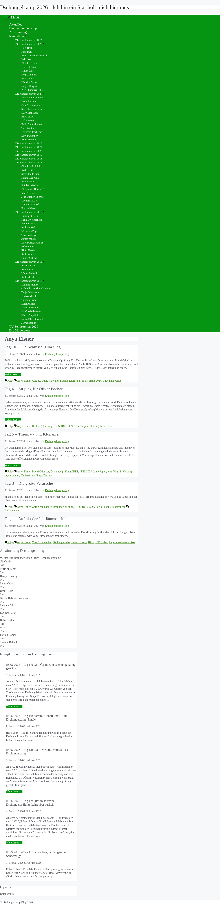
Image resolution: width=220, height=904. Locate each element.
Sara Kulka (27, 269)
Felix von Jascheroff (32, 131)
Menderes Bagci (29, 231)
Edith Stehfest (28, 67)
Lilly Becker (27, 47)
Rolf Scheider (28, 277)
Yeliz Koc (26, 59)
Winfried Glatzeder (31, 311)
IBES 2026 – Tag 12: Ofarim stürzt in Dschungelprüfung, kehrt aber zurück (30, 802)
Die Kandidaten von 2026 (28, 40)
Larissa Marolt (29, 296)
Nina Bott (26, 51)
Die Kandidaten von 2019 (28, 154)
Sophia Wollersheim (31, 219)
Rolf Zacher (27, 254)
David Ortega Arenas (32, 242)
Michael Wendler (30, 307)
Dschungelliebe (61, 542)
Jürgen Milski (28, 238)
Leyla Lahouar (29, 101)
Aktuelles (15, 24)
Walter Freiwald (29, 273)
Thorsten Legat (29, 235)
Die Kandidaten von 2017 (30, 162)
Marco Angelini (29, 315)
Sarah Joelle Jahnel (31, 173)
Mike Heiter (27, 120)
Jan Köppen (99, 471)
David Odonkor (29, 135)
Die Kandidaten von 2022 (28, 147)
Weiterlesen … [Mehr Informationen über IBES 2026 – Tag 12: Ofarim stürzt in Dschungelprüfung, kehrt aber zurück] (14, 842)
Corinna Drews (29, 299)
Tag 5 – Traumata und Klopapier (32, 434)
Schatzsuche (118, 506)
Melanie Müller (29, 284)
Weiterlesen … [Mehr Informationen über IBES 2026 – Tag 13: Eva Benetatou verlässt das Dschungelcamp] (14, 791)
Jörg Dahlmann (29, 74)
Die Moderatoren (20, 330)
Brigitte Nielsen (29, 215)
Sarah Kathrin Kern (31, 109)
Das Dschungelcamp (23, 28)
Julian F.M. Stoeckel (32, 319)
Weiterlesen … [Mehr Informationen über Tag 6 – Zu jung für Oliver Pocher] (13, 419)
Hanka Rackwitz (30, 177)
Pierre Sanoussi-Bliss (32, 89)
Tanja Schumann (30, 292)
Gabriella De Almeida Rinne (36, 288)
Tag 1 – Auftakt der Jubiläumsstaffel (36, 518)
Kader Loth (27, 170)
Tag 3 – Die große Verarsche (29, 483)
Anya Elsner (27, 116)
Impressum (6, 887)
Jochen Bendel (29, 322)
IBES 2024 (95, 380)
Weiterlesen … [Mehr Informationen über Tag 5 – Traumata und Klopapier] (13, 465)
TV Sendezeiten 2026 (23, 326)
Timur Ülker (27, 70)
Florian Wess (28, 208)
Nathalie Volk (28, 227)
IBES (85, 380)
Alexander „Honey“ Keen (34, 189)
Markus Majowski (30, 204)
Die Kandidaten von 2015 (30, 261)
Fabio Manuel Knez (31, 124)
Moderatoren (28, 475)
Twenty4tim (27, 128)
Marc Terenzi (28, 193)
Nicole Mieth (28, 181)
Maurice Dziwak (30, 82)
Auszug (36, 380)
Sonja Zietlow (44, 475)
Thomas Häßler (29, 200)
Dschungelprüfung (70, 380)
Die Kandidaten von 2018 (28, 158)
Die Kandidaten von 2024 (30, 93)
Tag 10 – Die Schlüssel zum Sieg (33, 347)
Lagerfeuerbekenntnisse (122, 542)
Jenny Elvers (28, 223)
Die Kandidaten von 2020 (28, 151)
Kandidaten (18, 36)
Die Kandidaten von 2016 (30, 212)
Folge (10, 380)
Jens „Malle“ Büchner (32, 196)
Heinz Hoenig (28, 139)
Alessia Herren (29, 63)
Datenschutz (7, 893)
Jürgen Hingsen (29, 86)
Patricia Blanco (29, 265)
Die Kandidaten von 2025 (30, 44)
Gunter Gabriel (29, 257)
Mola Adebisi (28, 303)
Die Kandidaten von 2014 (30, 280)
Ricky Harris (28, 250)
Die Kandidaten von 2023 (28, 143)
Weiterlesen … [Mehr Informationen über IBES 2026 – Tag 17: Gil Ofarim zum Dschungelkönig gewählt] (14, 706)
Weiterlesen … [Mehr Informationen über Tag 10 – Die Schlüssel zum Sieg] (13, 374)
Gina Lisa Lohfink (31, 166)
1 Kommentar (12, 510)
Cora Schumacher (30, 105)
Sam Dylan (27, 78)
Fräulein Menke (29, 185)
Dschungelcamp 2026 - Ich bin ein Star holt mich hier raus (64, 7)
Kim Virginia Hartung (32, 97)
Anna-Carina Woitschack (34, 55)
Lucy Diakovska (29, 112)
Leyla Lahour (12, 475)
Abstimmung (18, 32)
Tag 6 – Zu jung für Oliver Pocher (34, 389)
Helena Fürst (28, 246)
